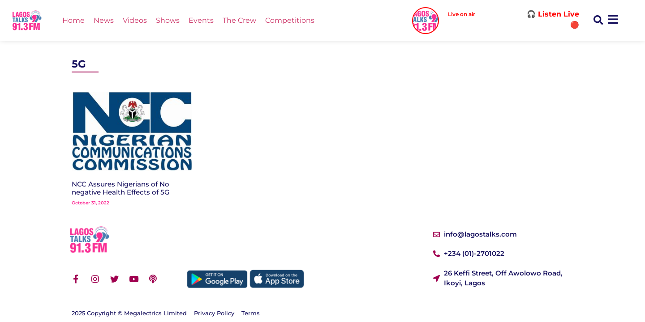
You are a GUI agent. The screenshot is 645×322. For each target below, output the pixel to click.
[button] (598, 20)
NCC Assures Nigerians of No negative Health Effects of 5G (121, 188)
